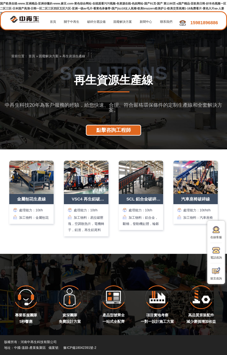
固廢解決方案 (124, 21)
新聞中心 (148, 21)
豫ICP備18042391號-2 (79, 347)
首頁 (53, 21)
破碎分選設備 (97, 21)
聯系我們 (168, 21)
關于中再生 (72, 21)
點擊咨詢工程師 (113, 130)
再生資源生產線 (73, 56)
